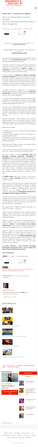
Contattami (33, 435)
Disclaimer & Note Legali (12, 437)
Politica (10, 433)
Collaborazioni (28, 437)
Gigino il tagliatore (30, 381)
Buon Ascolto (7, 372)
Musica (28, 433)
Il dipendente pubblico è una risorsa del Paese (10, 345)
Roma (32, 433)
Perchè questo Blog (6, 435)
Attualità (6, 433)
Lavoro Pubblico (16, 433)
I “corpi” (3, 314)
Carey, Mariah (6, 384)
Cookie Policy (21, 437)
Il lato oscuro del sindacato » (13, 366)
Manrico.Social (16, 3)
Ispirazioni (14, 435)
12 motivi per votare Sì (31, 399)
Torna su (5, 426)
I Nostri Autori (27, 435)
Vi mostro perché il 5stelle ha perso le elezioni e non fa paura (13, 356)
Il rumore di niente (29, 414)
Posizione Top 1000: (8, 386)
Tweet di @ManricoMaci (6, 423)
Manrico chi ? (20, 435)
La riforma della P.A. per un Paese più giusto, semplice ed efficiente (14, 336)
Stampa (24, 34)
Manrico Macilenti (18, 28)
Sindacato (31, 28)
